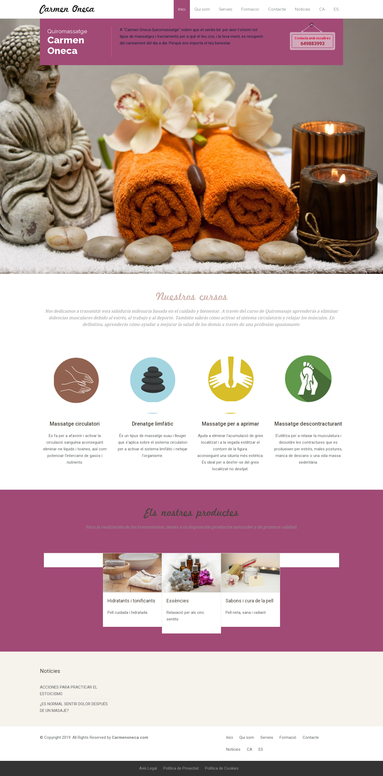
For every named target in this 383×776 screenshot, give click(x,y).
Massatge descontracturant (308, 424)
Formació (250, 9)
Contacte (277, 9)
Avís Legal (148, 768)
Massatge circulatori (75, 424)
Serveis (225, 9)
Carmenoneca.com (130, 737)
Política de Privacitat (181, 768)
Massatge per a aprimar (230, 424)
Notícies (302, 9)
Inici (181, 9)
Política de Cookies (222, 768)
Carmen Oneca (67, 9)
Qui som (202, 9)
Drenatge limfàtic (152, 424)
